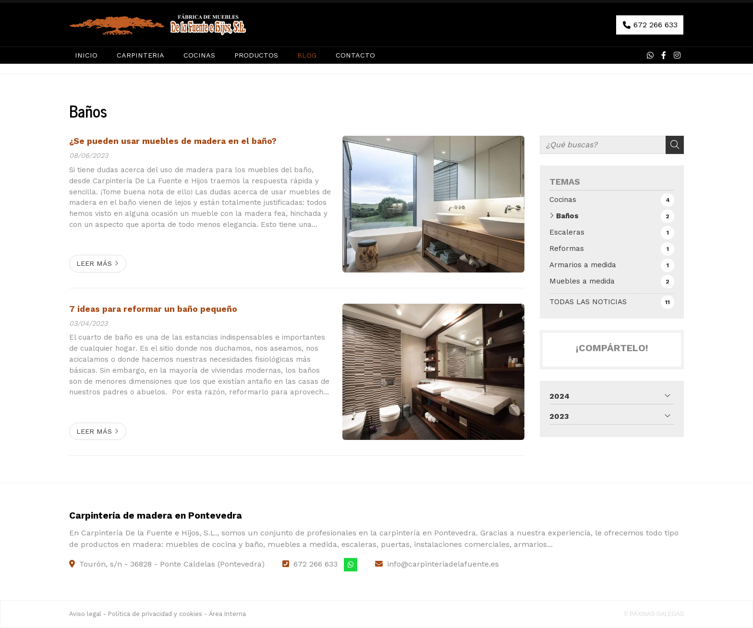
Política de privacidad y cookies (155, 613)
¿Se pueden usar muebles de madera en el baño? (173, 141)
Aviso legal (85, 613)
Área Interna (227, 613)
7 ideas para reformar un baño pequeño (153, 309)
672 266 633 (315, 564)
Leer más (94, 263)
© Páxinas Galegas (654, 614)
